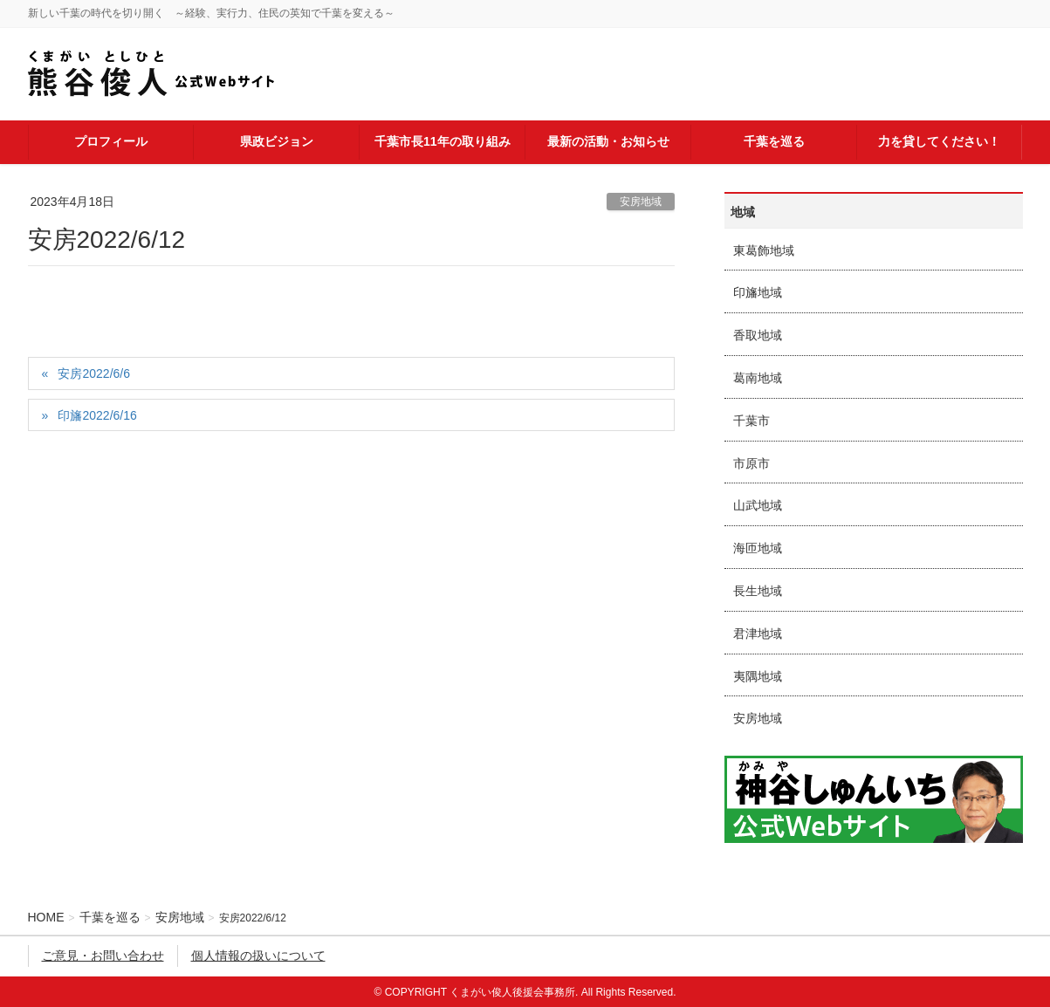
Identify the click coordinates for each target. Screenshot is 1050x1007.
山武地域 (757, 505)
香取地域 (757, 335)
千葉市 (751, 421)
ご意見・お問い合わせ (103, 955)
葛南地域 (757, 378)
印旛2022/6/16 (97, 415)
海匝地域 (757, 548)
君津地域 (757, 634)
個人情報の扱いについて (258, 955)
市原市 (751, 463)
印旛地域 (757, 292)
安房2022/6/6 (94, 373)
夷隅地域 (757, 676)
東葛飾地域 (763, 250)
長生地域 (757, 591)
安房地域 (641, 201)
